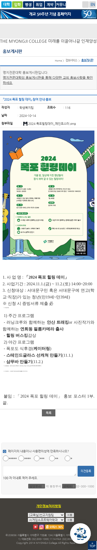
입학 (17, 4)
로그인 (85, 4)
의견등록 (86, 471)
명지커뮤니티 (61, 4)
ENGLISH (92, 4)
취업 (39, 4)
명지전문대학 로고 (48, 31)
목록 (48, 413)
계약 (50, 4)
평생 (28, 4)
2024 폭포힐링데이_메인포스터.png (52, 123)
